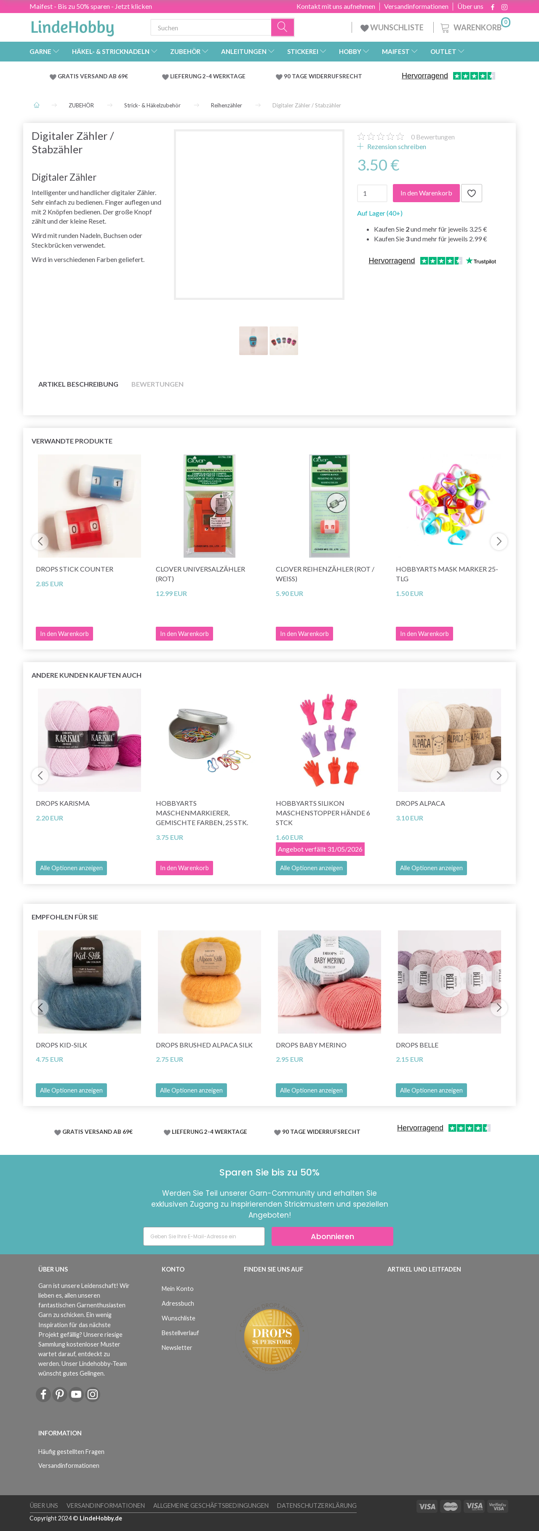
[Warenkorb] (474, 26)
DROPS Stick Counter (74, 569)
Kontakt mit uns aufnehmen (335, 6)
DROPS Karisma (63, 803)
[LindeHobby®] (72, 25)
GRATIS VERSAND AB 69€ (93, 76)
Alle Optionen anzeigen (71, 867)
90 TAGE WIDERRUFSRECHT (323, 76)
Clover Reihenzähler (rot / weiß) (325, 573)
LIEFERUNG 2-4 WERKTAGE (207, 76)
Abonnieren (332, 1236)
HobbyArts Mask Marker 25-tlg (447, 573)
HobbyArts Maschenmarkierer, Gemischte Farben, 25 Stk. (202, 812)
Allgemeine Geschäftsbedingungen (211, 1505)
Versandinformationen (416, 6)
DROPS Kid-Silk (61, 1045)
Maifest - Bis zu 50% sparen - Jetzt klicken (90, 6)
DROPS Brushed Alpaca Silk (204, 1045)
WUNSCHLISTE (392, 27)
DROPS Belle (417, 1045)
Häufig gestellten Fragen (71, 1451)
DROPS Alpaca (420, 803)
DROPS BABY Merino (311, 1045)
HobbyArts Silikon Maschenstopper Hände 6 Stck (323, 812)
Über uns (470, 6)
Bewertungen (433, 137)
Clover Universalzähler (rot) (200, 573)
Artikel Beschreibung (78, 384)
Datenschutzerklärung (317, 1505)
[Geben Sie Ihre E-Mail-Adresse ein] (204, 1236)
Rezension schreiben (396, 146)
